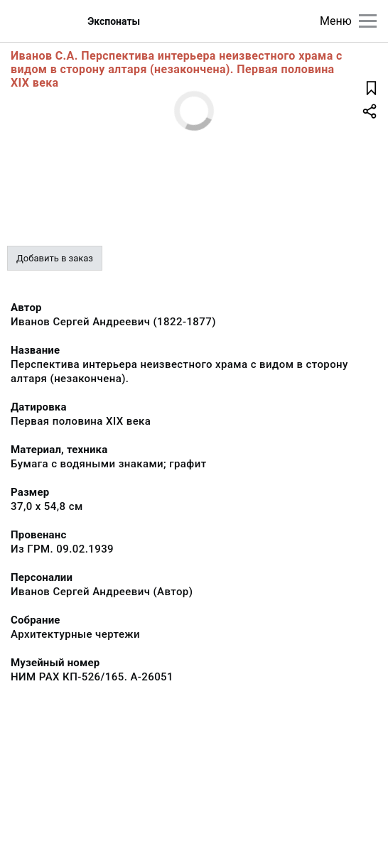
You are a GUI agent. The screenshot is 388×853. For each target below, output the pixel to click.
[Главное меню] (368, 21)
